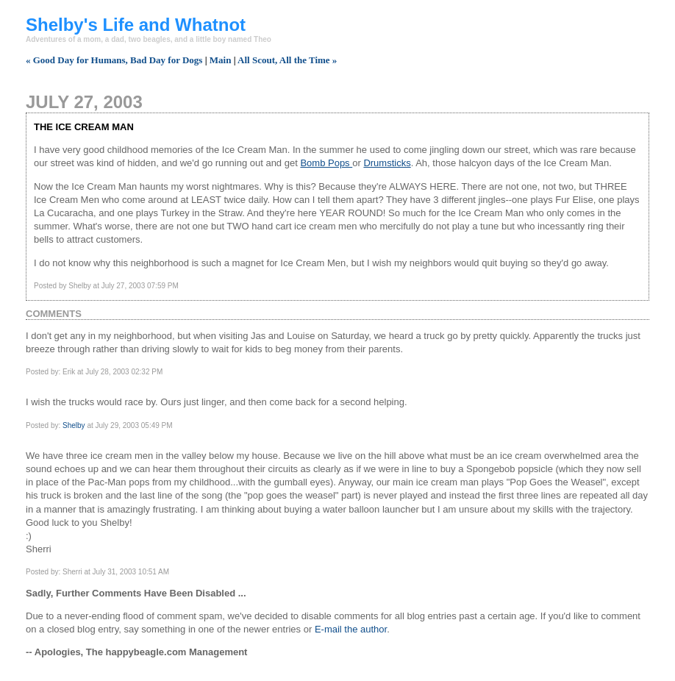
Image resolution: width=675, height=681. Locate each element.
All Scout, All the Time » (287, 59)
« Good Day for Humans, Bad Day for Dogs (114, 59)
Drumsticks (386, 162)
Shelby (74, 425)
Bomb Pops (326, 162)
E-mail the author (351, 629)
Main (221, 59)
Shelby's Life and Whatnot (136, 25)
